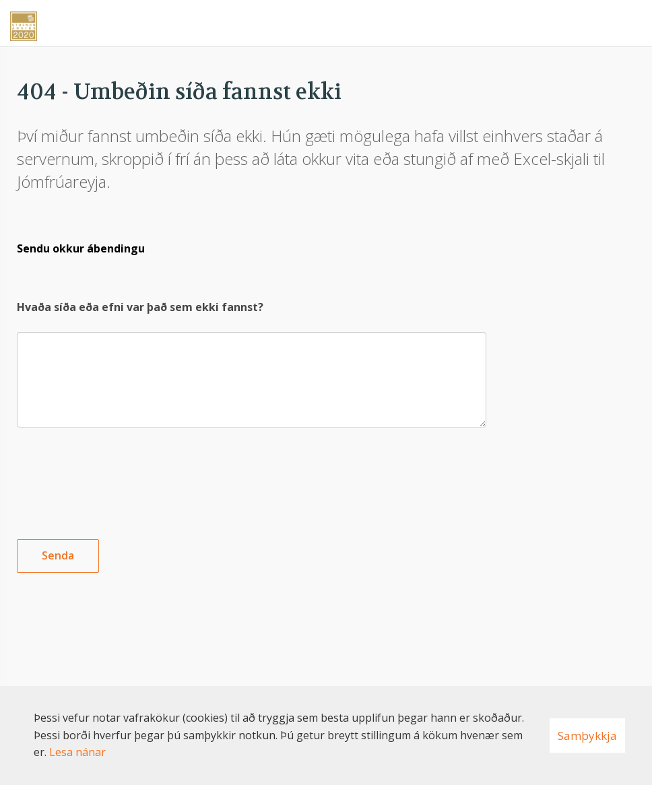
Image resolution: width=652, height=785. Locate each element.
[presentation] (119, 472)
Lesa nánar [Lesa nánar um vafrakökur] (77, 752)
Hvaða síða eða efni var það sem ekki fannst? (140, 307)
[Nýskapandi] (326, 21)
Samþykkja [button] (587, 735)
